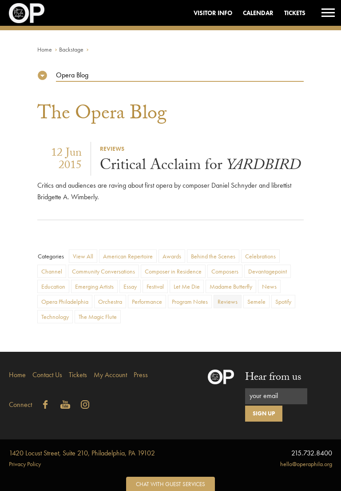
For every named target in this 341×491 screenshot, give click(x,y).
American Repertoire (128, 256)
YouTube (65, 404)
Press (141, 374)
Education (53, 286)
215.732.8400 (311, 453)
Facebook (45, 404)
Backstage (71, 49)
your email (264, 395)
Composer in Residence (173, 271)
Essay (130, 286)
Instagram (85, 404)
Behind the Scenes (213, 256)
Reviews (228, 302)
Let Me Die (187, 286)
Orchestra (110, 302)
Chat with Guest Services (170, 484)
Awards (172, 256)
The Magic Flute (98, 317)
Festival (155, 286)
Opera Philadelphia (64, 302)
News (269, 286)
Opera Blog (72, 75)
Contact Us (47, 374)
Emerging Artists (94, 286)
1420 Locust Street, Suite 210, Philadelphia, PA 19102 (82, 453)
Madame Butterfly (231, 286)
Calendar (258, 13)
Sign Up (264, 413)
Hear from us (273, 378)
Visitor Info (213, 13)
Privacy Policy (25, 464)
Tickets (294, 13)
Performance (147, 302)
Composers (224, 271)
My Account (110, 374)
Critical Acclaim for (200, 167)
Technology (55, 317)
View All (83, 256)
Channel (51, 271)
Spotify (283, 302)
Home (44, 49)
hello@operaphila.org (306, 464)
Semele (256, 302)
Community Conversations (103, 271)
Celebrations (260, 256)
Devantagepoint (267, 271)
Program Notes (190, 302)
